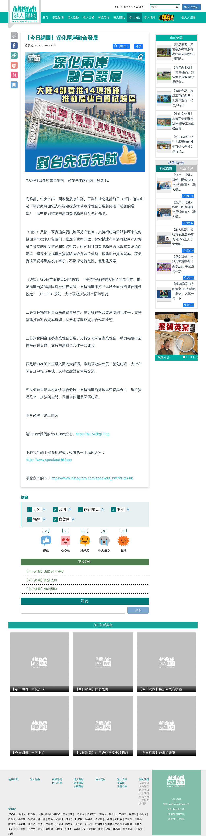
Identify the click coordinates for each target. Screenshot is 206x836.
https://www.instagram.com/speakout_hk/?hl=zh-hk (92, 478)
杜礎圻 (31, 828)
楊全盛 (69, 824)
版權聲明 (144, 790)
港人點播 (73, 17)
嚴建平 (12, 828)
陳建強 (12, 824)
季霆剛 (98, 819)
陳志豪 (116, 828)
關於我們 (144, 779)
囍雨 (10, 833)
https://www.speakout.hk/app (49, 460)
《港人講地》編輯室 (49, 814)
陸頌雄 (128, 824)
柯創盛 (108, 824)
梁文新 (92, 828)
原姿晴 (142, 814)
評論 (138, 610)
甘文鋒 (22, 828)
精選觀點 (166, 168)
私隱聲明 (144, 782)
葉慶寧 (138, 819)
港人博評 (149, 17)
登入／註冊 (188, 17)
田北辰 (78, 819)
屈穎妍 (12, 814)
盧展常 (59, 828)
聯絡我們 (144, 796)
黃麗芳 (138, 824)
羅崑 (100, 828)
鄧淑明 (59, 824)
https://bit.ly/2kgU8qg (92, 434)
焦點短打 (67, 814)
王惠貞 (108, 819)
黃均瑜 (78, 824)
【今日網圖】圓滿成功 (41, 580)
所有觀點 (78, 786)
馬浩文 (122, 814)
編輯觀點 (78, 782)
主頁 (45, 17)
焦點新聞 (58, 17)
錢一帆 (41, 819)
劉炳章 (103, 814)
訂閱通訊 (191, 7)
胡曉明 (59, 819)
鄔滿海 (88, 819)
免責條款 (144, 786)
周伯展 (118, 819)
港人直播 (88, 17)
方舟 (40, 824)
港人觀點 (119, 17)
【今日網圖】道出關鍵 (41, 589)
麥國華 (22, 819)
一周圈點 (79, 814)
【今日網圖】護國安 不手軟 (44, 571)
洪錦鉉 (118, 824)
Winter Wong (72, 828)
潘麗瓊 (128, 819)
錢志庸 (88, 824)
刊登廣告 (144, 800)
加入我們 (144, 793)
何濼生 (132, 814)
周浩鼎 (69, 819)
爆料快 (142, 803)
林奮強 (138, 828)
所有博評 (122, 786)
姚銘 (108, 828)
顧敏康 (31, 814)
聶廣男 (49, 828)
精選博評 (186, 168)
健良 (40, 828)
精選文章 (128, 828)
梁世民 (112, 814)
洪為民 (49, 824)
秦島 (50, 819)
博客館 (121, 782)
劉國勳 (98, 824)
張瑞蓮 (22, 814)
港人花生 (134, 17)
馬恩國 (22, 824)
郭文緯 (31, 819)
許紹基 (12, 819)
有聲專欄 (103, 17)
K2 (84, 828)
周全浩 (31, 824)
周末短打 (92, 814)
